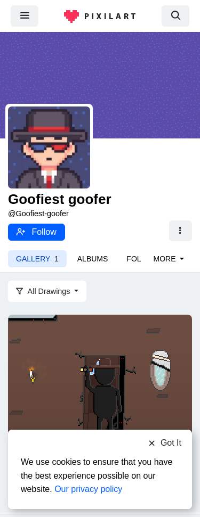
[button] (180, 231)
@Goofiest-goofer (38, 213)
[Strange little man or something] (100, 404)
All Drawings (44, 291)
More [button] (166, 259)
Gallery (37, 259)
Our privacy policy (88, 489)
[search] (175, 15)
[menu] (24, 15)
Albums (92, 259)
